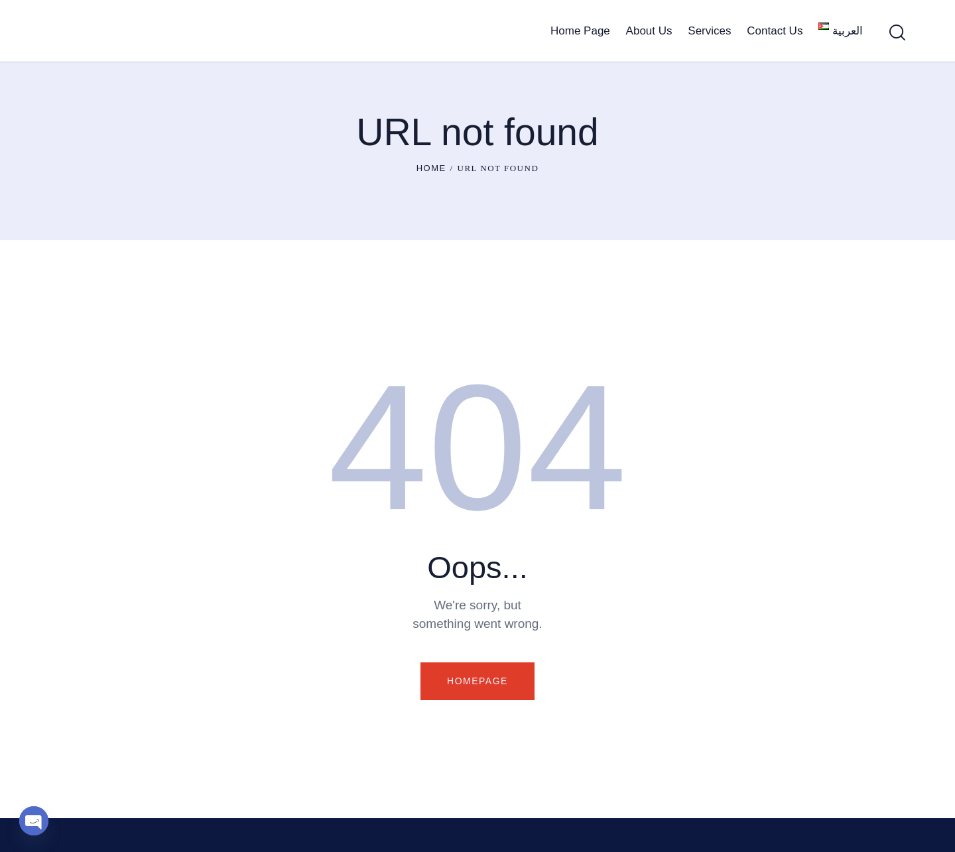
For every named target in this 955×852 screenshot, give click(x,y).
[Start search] (897, 33)
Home (431, 168)
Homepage (477, 681)
